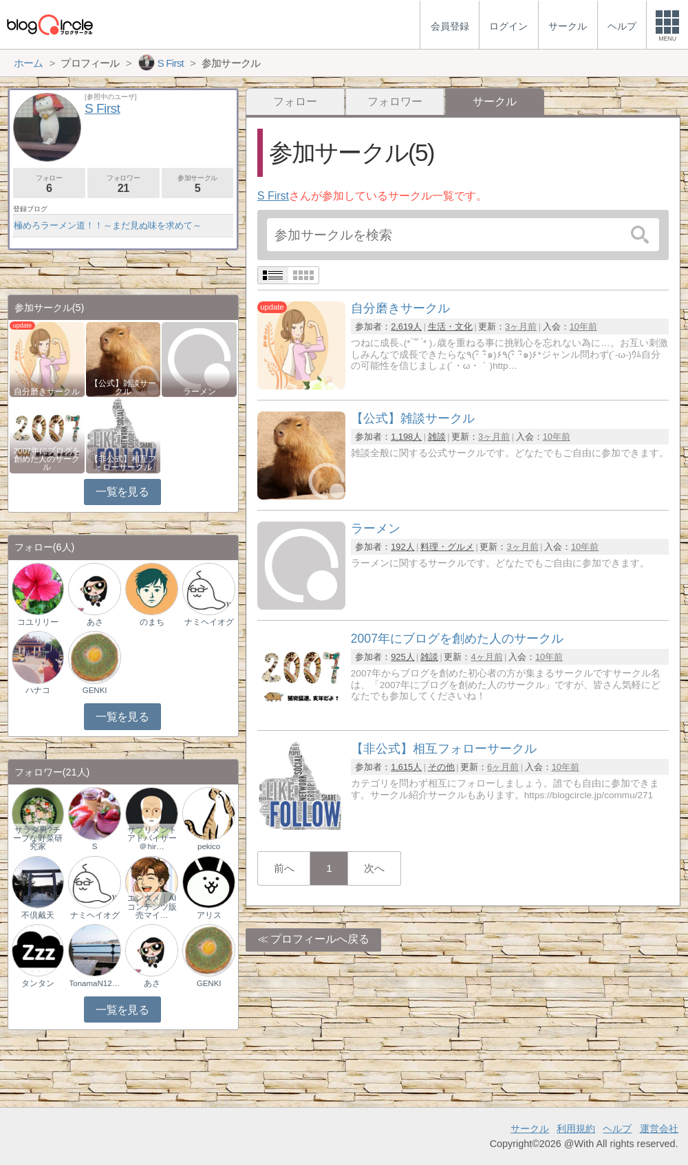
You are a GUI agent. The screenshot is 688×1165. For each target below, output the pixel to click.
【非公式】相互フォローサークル (123, 463)
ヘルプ (617, 1128)
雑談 (437, 436)
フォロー (295, 101)
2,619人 (406, 326)
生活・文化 (450, 326)
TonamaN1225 (94, 983)
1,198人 (406, 436)
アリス (209, 915)
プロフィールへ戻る (319, 939)
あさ (95, 622)
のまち (152, 622)
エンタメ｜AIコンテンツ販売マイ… (152, 906)
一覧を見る (122, 492)
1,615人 (406, 767)
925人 (402, 657)
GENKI (95, 690)
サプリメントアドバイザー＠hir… (152, 838)
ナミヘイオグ (209, 622)
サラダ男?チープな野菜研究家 (38, 838)
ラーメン (199, 391)
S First (273, 196)
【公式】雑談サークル (123, 387)
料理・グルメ (447, 547)
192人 (402, 547)
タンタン (37, 983)
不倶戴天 (37, 915)
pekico (208, 846)
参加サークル (198, 184)
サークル (529, 1128)
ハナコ (37, 690)
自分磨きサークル (47, 391)
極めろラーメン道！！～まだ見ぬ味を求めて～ (108, 225)
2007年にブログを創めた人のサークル (47, 459)
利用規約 (576, 1128)
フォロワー (394, 101)
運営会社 (659, 1128)
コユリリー (37, 622)
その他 (441, 767)
